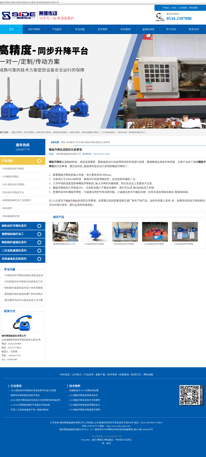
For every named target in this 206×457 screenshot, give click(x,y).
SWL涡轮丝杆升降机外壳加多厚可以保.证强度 (33, 390)
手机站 (166, 8)
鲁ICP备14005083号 (143, 429)
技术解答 (70, 142)
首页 (11, 29)
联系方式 (136, 374)
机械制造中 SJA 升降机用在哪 (84, 390)
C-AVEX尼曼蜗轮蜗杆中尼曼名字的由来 (30, 405)
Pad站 (173, 8)
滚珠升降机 (75, 132)
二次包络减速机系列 (14, 250)
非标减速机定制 (11, 216)
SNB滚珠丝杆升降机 (94, 244)
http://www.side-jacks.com (118, 426)
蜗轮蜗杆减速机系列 (14, 242)
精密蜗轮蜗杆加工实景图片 (17, 200)
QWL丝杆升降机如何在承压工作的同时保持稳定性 (35, 400)
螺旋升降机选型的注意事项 (97, 142)
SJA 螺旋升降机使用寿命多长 (83, 395)
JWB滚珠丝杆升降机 (154, 244)
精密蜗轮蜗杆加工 (137, 132)
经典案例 (124, 374)
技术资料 (102, 29)
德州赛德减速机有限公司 (68, 154)
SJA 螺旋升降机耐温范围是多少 (84, 405)
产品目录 (89, 374)
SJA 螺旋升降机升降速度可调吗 (84, 409)
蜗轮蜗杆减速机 (60, 132)
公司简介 (77, 374)
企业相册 (183, 8)
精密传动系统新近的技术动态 (25, 395)
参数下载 (100, 374)
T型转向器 (122, 132)
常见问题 (80, 29)
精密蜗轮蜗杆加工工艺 (64, 244)
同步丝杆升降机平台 (13, 192)
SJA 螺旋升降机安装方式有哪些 (84, 400)
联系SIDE (194, 29)
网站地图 (193, 8)
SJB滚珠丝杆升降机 (183, 244)
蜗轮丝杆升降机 (44, 132)
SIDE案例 (125, 29)
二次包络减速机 (108, 132)
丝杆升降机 (34, 29)
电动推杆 (7, 208)
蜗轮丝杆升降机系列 (14, 225)
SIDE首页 (65, 374)
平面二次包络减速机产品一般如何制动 (30, 409)
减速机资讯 (148, 29)
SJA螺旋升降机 (11, 176)
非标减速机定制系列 (14, 258)
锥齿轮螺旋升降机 (90, 132)
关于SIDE (171, 29)
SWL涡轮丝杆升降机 (14, 184)
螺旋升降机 (17, 132)
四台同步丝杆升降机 (124, 244)
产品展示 (57, 29)
